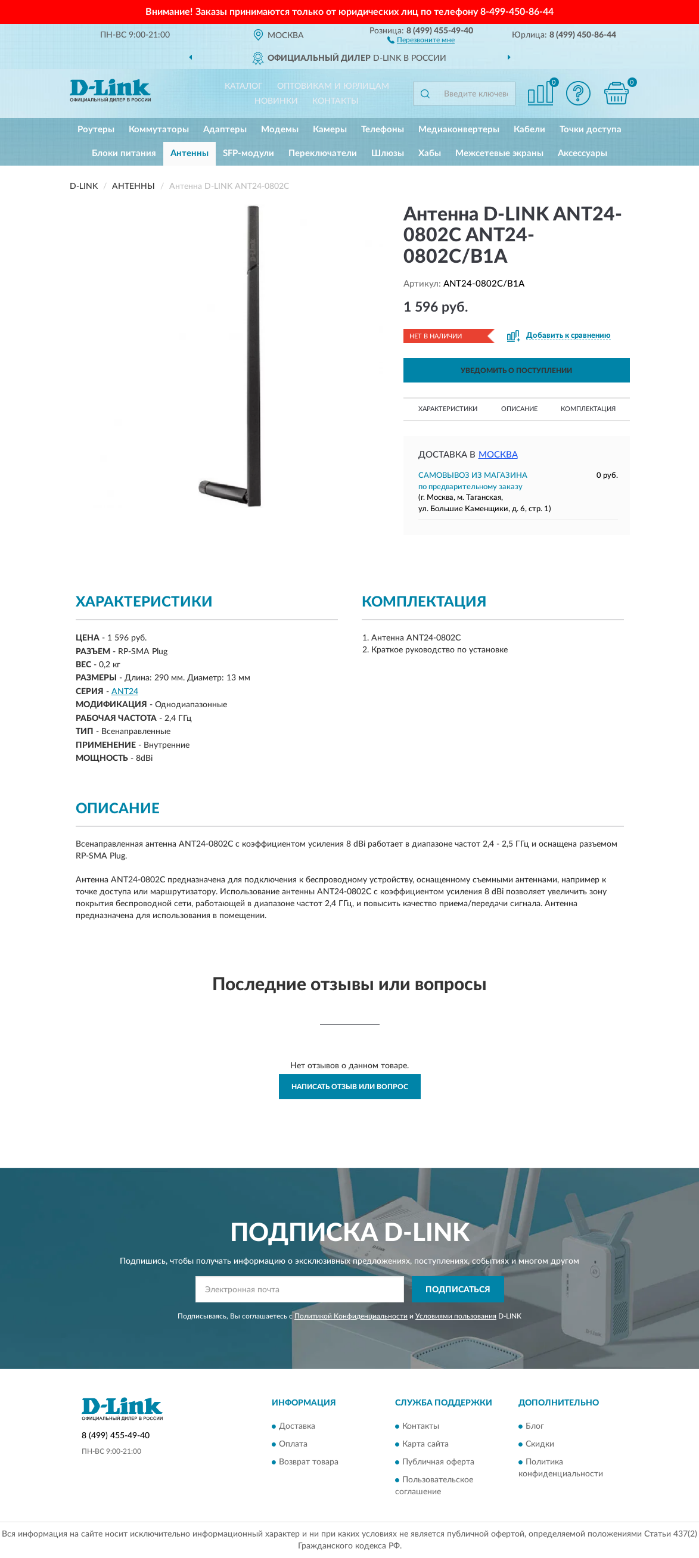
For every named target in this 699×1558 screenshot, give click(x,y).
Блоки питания (124, 153)
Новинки (276, 101)
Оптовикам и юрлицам (333, 86)
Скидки (540, 1444)
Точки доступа (591, 129)
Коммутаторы (159, 129)
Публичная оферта (438, 1462)
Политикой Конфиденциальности (351, 1316)
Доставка (297, 1426)
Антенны (189, 153)
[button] (421, 39)
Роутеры (95, 129)
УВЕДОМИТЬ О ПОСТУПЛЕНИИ (516, 370)
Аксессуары (582, 153)
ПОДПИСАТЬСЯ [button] (457, 1290)
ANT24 (124, 692)
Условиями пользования (455, 1316)
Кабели (529, 129)
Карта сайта (425, 1444)
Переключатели (322, 153)
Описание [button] (519, 409)
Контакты (335, 101)
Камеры (330, 129)
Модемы (280, 129)
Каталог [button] (244, 86)
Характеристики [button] (447, 409)
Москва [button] (498, 454)
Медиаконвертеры (458, 129)
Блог (535, 1426)
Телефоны (382, 129)
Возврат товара (308, 1462)
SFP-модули (248, 153)
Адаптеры (225, 129)
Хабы (429, 153)
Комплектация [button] (588, 409)
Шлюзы (387, 153)
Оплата (293, 1444)
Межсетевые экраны (499, 153)
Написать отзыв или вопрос (349, 1086)
